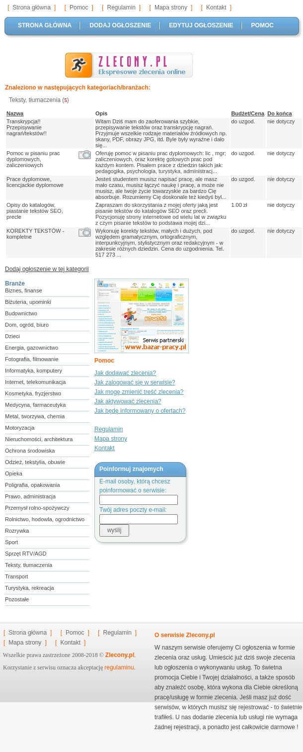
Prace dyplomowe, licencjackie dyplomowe (36, 182)
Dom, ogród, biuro (27, 325)
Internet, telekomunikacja (35, 382)
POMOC (262, 25)
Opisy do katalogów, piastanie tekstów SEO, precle (34, 211)
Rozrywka (17, 531)
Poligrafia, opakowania (32, 485)
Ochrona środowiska (30, 451)
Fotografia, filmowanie (32, 359)
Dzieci (12, 336)
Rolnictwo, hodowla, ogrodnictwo (44, 519)
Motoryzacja (19, 428)
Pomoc (79, 7)
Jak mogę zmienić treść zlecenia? (138, 391)
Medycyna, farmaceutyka (35, 405)
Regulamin (121, 7)
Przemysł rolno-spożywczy (37, 508)
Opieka (13, 473)
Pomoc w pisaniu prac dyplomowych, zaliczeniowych (33, 159)
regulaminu (119, 667)
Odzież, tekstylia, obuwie (35, 462)
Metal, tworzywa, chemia (35, 416)
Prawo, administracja (30, 496)
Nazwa (14, 113)
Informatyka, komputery (33, 371)
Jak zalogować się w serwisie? (134, 382)
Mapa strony (170, 7)
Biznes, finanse (23, 290)
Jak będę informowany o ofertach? (139, 410)
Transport (16, 576)
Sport (11, 542)
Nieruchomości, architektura (39, 439)
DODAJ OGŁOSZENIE (120, 25)
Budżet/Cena (247, 113)
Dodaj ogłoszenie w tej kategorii (47, 269)
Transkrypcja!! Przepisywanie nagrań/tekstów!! (28, 127)
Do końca (279, 113)
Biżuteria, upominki (28, 302)
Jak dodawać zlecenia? (125, 373)
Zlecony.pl (119, 655)
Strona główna (31, 7)
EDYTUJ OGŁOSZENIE (201, 25)
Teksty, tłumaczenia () (39, 99)
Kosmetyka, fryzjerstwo (33, 393)
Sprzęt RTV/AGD (26, 554)
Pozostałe (17, 599)
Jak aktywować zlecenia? (127, 401)
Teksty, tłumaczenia (28, 565)
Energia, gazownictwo (31, 348)
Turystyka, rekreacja (29, 588)
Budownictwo (21, 313)
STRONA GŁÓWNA (45, 25)
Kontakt (216, 7)
